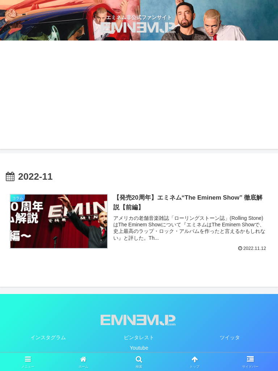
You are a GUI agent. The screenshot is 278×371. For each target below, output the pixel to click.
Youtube (139, 348)
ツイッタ (230, 337)
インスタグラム (48, 337)
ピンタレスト (139, 337)
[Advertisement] (139, 94)
